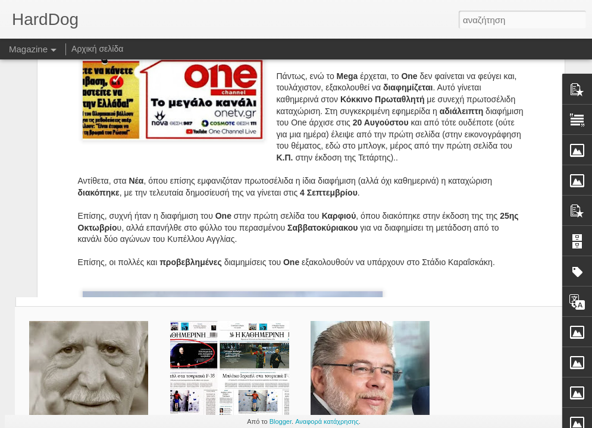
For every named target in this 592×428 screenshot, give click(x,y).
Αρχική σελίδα (97, 49)
